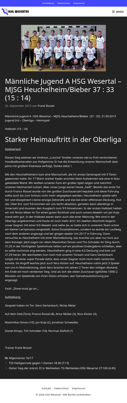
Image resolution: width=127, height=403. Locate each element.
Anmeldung (48, 3)
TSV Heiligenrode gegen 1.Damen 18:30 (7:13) (39, 363)
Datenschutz (63, 3)
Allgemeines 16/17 (21, 358)
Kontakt (46, 388)
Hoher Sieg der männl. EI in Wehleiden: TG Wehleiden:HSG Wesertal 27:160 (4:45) (62, 368)
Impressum (79, 3)
